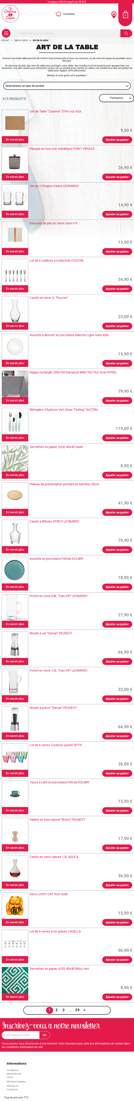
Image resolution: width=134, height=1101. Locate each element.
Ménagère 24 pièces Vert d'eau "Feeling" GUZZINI (64, 409)
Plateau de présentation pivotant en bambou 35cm (64, 484)
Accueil (5, 40)
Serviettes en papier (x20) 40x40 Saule (56, 447)
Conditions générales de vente (14, 1074)
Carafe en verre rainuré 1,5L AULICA (54, 857)
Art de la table (40, 40)
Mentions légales (16, 1081)
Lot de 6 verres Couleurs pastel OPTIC (56, 745)
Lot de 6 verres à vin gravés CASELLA (55, 931)
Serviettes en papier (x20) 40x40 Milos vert (59, 968)
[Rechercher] (66, 33)
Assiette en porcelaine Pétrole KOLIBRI (56, 558)
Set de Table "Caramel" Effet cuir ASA (55, 111)
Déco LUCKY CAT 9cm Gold (48, 894)
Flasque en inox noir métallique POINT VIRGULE (62, 148)
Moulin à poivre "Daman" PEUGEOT (53, 708)
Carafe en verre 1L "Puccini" (49, 298)
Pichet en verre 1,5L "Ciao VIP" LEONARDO (58, 670)
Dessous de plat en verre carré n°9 (53, 223)
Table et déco (21, 40)
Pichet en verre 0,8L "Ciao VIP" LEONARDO (58, 596)
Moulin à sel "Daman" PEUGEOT (51, 633)
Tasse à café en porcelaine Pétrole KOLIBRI (59, 782)
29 (77, 1010)
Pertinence (116, 98)
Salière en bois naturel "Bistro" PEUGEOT (57, 819)
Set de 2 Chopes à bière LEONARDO (54, 186)
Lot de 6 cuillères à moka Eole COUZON (57, 260)
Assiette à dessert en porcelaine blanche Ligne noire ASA (69, 335)
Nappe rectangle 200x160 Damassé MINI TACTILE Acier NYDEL (73, 372)
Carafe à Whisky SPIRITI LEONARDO (54, 521)
